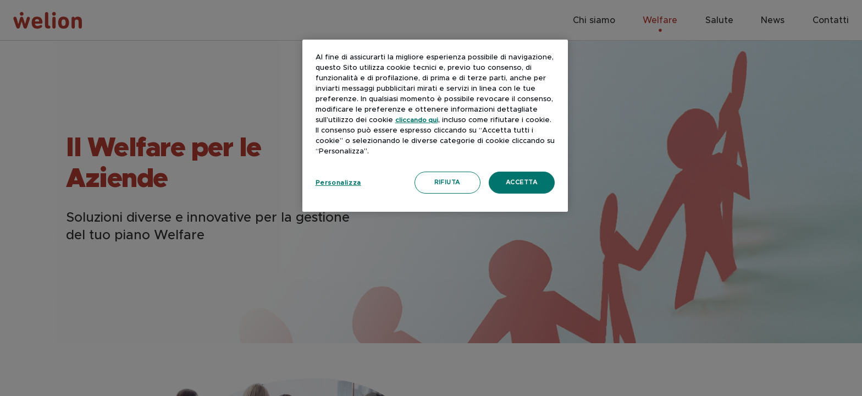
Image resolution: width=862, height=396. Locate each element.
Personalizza (338, 182)
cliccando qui (416, 120)
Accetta (522, 182)
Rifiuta (447, 182)
